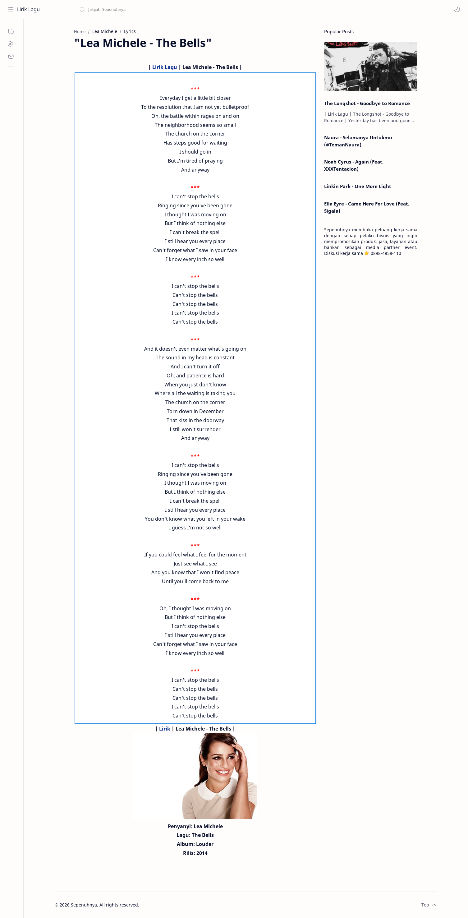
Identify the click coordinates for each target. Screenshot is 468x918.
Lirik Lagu (28, 9)
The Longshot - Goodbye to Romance (367, 103)
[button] (457, 9)
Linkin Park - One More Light (357, 186)
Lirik (164, 728)
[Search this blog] (129, 9)
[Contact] (11, 56)
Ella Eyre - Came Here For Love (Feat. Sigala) (366, 207)
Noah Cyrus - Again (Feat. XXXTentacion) (353, 165)
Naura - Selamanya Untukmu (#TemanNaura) (358, 141)
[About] (11, 44)
